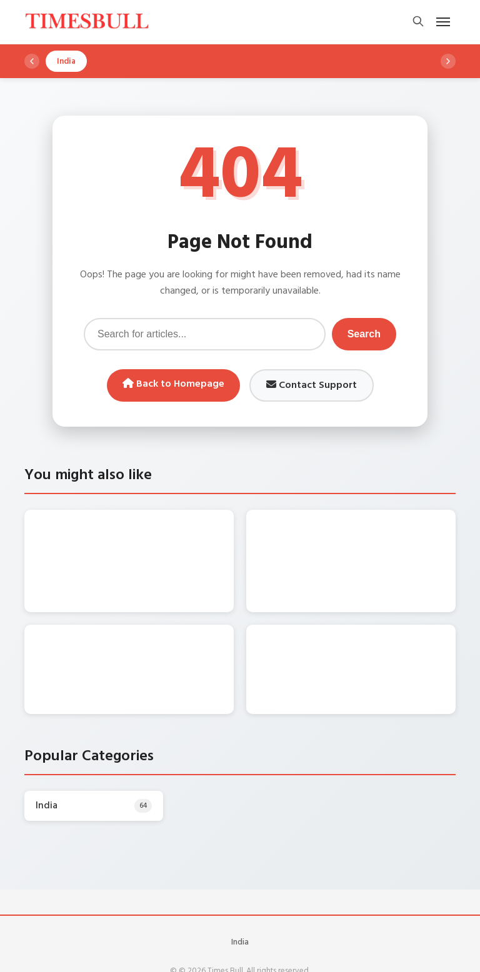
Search (364, 334)
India (240, 903)
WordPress (267, 952)
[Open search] (418, 22)
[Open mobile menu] (443, 21)
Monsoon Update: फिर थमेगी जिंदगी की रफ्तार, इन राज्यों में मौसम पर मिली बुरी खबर (377, 538)
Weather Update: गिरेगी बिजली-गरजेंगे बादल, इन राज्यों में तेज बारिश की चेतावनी (154, 538)
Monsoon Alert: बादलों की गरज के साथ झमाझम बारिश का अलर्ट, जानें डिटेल (113, 621)
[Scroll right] (448, 61)
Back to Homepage (173, 384)
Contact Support (311, 385)
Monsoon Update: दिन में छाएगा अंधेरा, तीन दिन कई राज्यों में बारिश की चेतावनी (374, 627)
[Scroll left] (31, 61)
